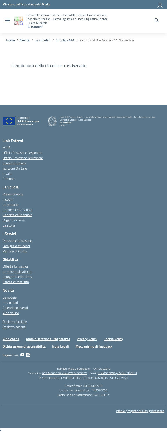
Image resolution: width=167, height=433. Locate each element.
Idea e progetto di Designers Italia (140, 410)
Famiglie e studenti (16, 245)
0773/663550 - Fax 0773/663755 (64, 373)
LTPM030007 (98, 390)
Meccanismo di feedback (93, 346)
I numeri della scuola (17, 209)
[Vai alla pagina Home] (10, 40)
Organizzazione (14, 220)
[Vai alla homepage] (18, 21)
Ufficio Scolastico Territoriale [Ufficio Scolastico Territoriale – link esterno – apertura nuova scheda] (23, 157)
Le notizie (10, 297)
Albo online (11, 312)
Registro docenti (14, 326)
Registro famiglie (15, 321)
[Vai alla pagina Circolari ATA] (65, 40)
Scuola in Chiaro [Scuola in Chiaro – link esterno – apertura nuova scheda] (14, 163)
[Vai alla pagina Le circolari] (43, 40)
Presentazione (13, 194)
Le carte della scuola (17, 214)
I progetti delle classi (17, 276)
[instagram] (28, 355)
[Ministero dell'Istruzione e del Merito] (26, 4)
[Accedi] (160, 4)
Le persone (10, 204)
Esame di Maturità (16, 281)
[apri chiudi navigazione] (7, 20)
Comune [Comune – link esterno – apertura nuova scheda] (9, 178)
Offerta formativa (15, 266)
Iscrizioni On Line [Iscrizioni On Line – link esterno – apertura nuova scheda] (15, 168)
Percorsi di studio (15, 251)
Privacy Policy (87, 338)
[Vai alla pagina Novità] (25, 40)
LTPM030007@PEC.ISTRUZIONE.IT (105, 377)
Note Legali (60, 346)
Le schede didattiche (17, 271)
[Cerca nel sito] (156, 21)
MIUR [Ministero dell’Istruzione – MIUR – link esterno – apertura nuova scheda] (7, 147)
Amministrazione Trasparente (48, 338)
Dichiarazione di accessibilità (24, 346)
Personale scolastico (17, 240)
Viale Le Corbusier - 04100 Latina (89, 368)
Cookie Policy (113, 338)
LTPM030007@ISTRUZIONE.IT (117, 373)
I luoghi (8, 199)
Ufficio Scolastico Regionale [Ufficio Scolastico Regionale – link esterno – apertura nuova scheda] (22, 152)
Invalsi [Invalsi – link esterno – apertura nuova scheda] (7, 173)
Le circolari (10, 302)
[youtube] (22, 355)
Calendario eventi (15, 307)
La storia (9, 225)
